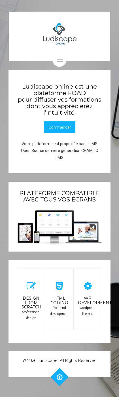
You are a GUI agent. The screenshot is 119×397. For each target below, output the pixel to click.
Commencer (59, 127)
